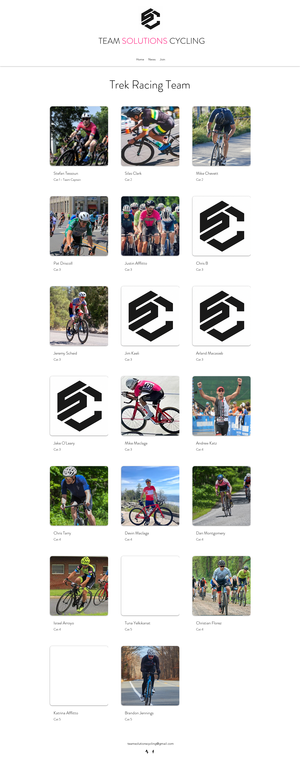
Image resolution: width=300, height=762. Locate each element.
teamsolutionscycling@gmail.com (151, 744)
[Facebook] (153, 752)
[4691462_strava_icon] (147, 752)
